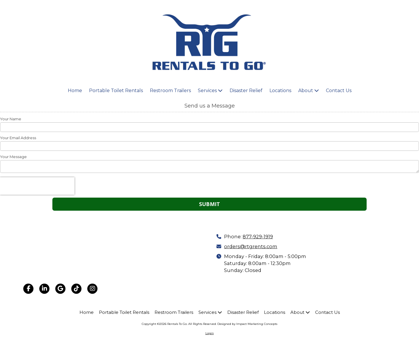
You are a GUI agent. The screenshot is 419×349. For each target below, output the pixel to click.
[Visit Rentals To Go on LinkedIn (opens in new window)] (44, 289)
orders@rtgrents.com (250, 246)
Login (209, 333)
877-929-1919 (258, 236)
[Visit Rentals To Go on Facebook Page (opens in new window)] (28, 289)
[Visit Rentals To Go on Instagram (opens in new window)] (92, 289)
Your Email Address (18, 137)
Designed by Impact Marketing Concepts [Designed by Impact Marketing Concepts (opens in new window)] (247, 324)
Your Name (10, 119)
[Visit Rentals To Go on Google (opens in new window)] (60, 289)
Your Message (13, 156)
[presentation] (37, 186)
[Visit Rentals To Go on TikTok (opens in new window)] (76, 289)
